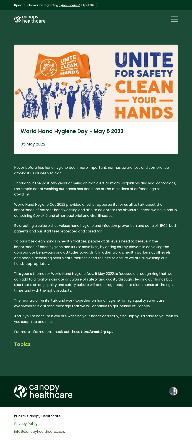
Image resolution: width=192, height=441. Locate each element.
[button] (174, 19)
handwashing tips (97, 331)
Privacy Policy (26, 423)
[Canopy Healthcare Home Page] (29, 19)
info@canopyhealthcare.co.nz (40, 431)
